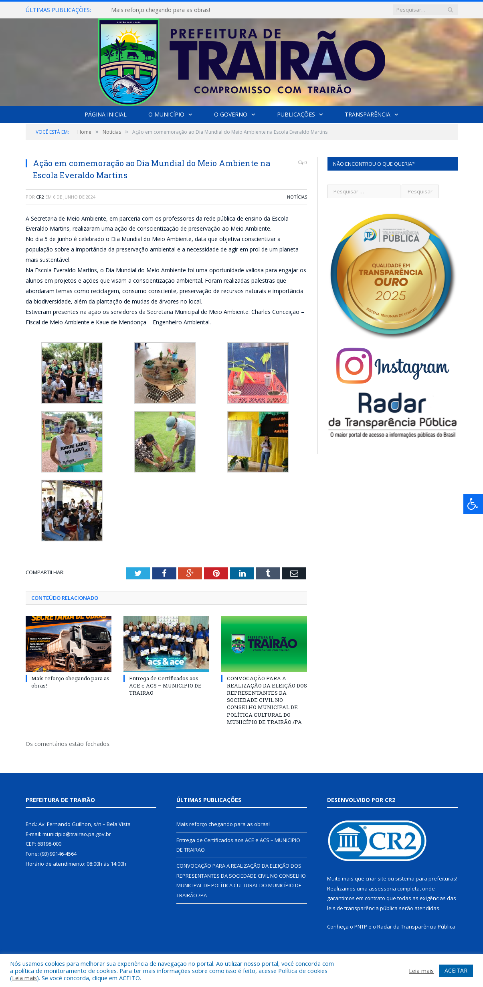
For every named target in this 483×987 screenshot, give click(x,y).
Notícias (297, 197)
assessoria (382, 888)
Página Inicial (106, 114)
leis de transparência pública (362, 908)
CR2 (40, 197)
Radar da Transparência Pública (416, 926)
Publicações (296, 114)
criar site (376, 878)
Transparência (367, 114)
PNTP (360, 926)
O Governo (230, 114)
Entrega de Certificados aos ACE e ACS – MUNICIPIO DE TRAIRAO (165, 685)
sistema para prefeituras (425, 878)
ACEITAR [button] (456, 970)
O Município (166, 114)
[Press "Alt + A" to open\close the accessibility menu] (473, 504)
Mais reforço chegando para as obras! (160, 10)
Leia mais (24, 978)
